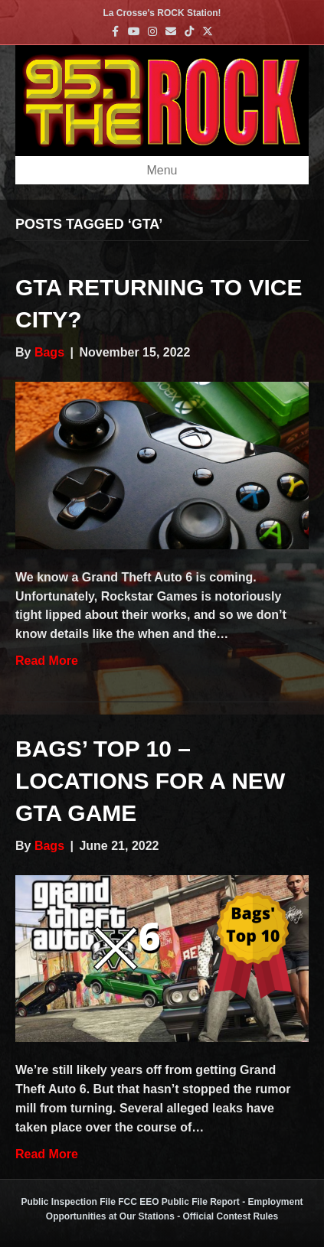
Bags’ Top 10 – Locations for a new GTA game (150, 780)
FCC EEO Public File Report (179, 1202)
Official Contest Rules (231, 1216)
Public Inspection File (68, 1202)
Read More (46, 660)
